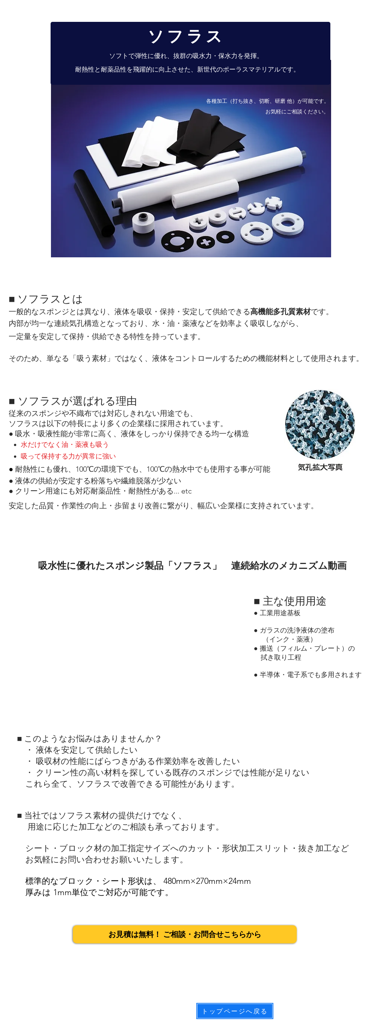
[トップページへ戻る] (235, 1011)
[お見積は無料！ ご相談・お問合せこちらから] (185, 934)
